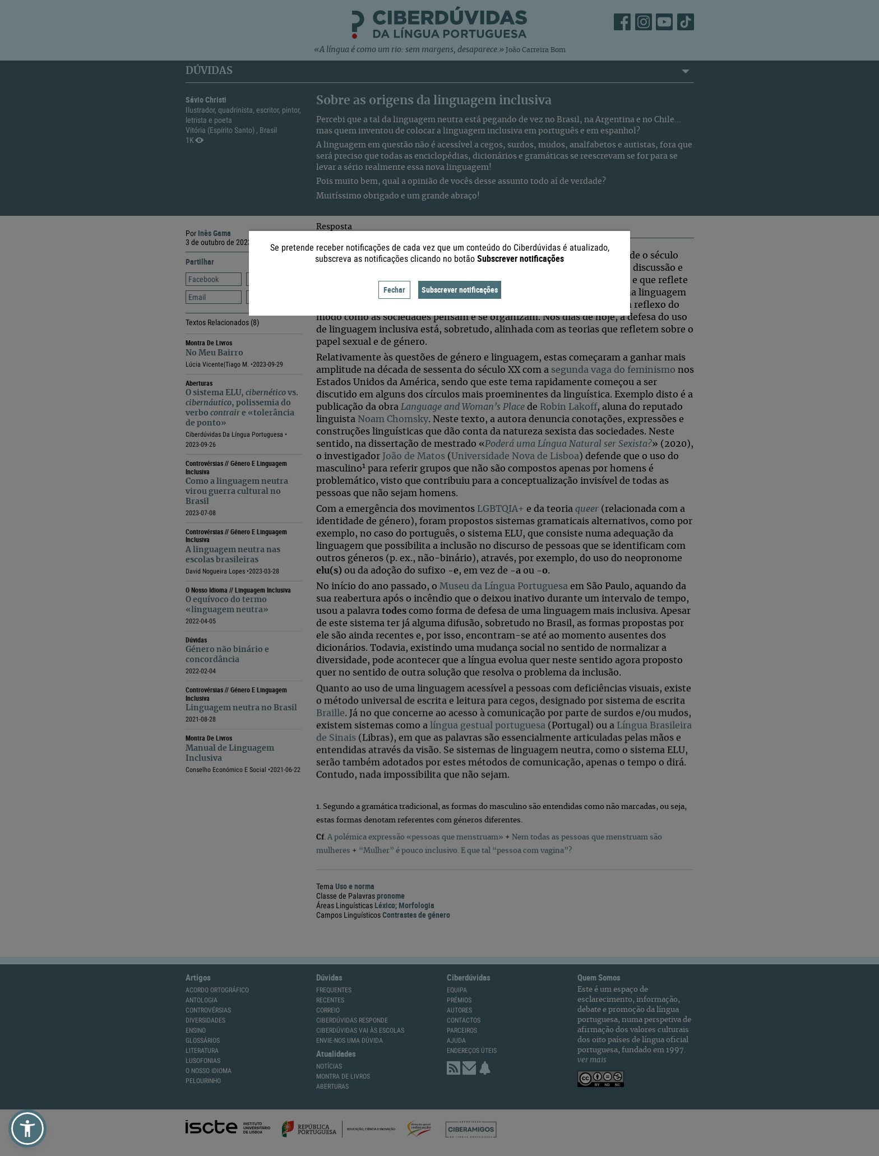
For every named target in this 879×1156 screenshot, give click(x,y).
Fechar (394, 289)
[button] (27, 1128)
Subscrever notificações (460, 289)
